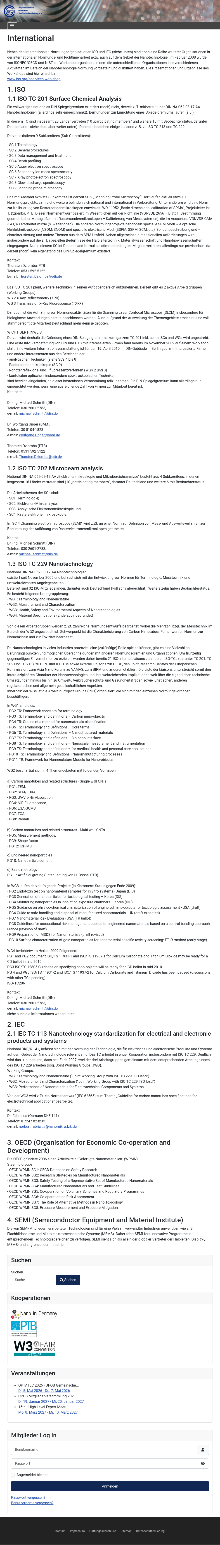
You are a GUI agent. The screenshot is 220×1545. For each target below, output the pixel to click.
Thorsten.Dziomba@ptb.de (40, 276)
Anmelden (110, 1486)
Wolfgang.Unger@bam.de (39, 435)
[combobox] (33, 1280)
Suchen (17, 1272)
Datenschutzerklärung (150, 1531)
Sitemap (126, 1531)
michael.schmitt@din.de (38, 413)
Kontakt (60, 1531)
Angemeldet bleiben (32, 1475)
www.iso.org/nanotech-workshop (33, 79)
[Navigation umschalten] (12, 25)
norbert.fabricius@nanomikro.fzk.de (48, 1126)
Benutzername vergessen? (32, 1503)
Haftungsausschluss (102, 1531)
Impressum (77, 1531)
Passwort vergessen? (28, 1497)
